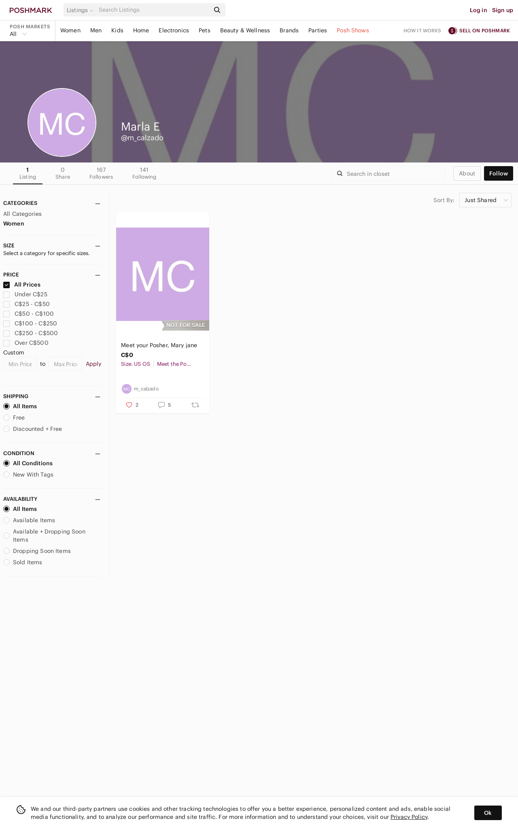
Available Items (29, 520)
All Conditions (28, 463)
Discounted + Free (32, 428)
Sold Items (22, 562)
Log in (478, 10)
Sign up (502, 10)
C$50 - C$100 (28, 313)
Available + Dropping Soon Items (44, 535)
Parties (317, 30)
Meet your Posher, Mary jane (159, 345)
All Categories (22, 213)
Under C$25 (25, 294)
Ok (488, 812)
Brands (289, 30)
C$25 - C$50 (26, 304)
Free (14, 417)
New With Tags (28, 474)
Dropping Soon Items (37, 551)
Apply (94, 363)
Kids (117, 30)
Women (70, 30)
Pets (204, 30)
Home (141, 30)
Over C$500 (26, 342)
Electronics (174, 30)
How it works (422, 30)
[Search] (153, 10)
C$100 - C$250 (30, 323)
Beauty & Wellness (245, 30)
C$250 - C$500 (30, 333)
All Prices (21, 284)
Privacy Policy (409, 817)
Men (96, 30)
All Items (20, 406)
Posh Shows (353, 30)
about (467, 173)
